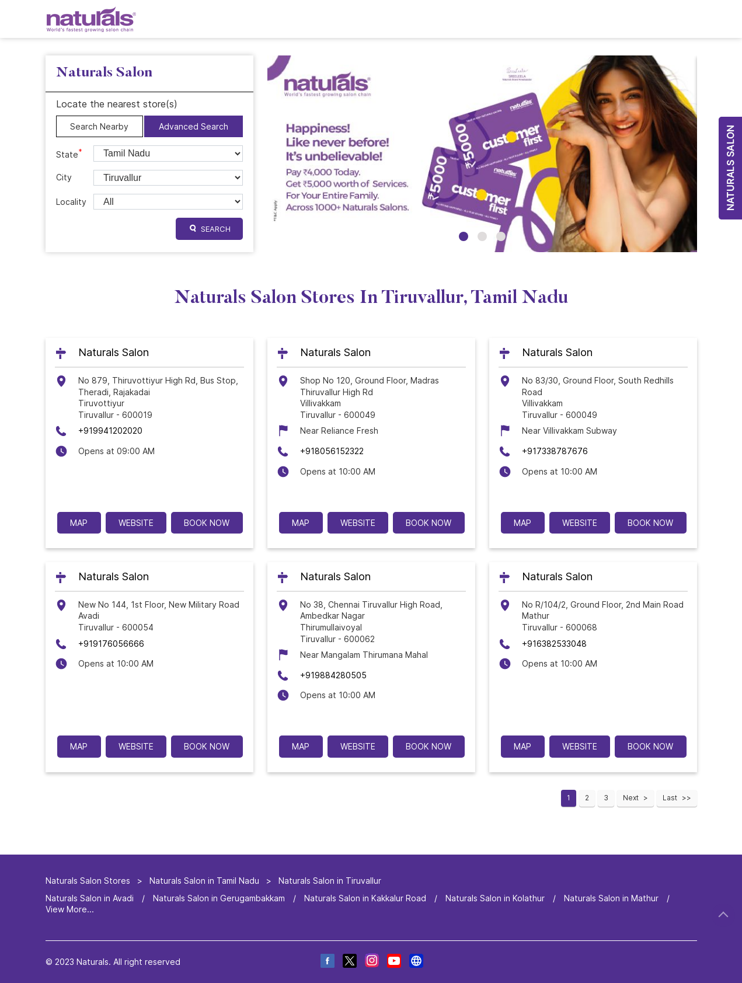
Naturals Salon (113, 353)
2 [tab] (482, 236)
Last (670, 797)
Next (631, 797)
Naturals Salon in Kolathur (495, 898)
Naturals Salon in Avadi (90, 898)
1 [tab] (463, 236)
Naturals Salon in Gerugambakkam (219, 898)
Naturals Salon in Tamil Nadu (204, 881)
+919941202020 (110, 431)
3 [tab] (501, 236)
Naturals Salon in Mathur (611, 898)
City (64, 177)
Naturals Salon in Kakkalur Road (365, 898)
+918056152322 (332, 451)
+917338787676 (555, 451)
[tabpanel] (482, 153)
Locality (71, 202)
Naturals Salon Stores (89, 881)
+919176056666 (111, 644)
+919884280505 (333, 675)
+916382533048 (554, 644)
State (69, 153)
